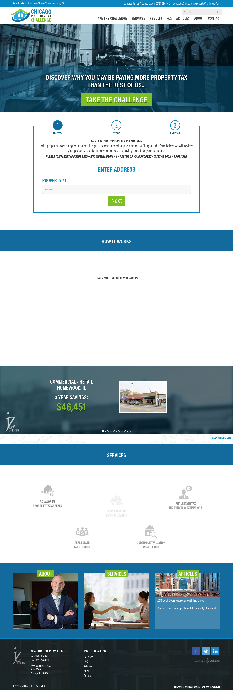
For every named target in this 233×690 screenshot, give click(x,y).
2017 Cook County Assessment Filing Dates (180, 600)
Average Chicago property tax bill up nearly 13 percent (186, 608)
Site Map (205, 687)
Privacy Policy (180, 687)
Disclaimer (215, 687)
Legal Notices (194, 687)
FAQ (169, 18)
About (199, 18)
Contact (214, 18)
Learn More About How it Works (117, 278)
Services (138, 18)
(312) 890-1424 (163, 3)
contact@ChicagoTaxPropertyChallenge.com (196, 3)
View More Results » (222, 437)
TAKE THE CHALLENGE (116, 99)
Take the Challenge (111, 18)
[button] (17, 400)
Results (156, 18)
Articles (183, 18)
